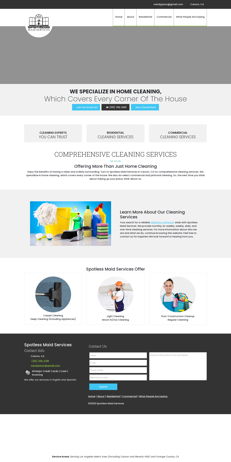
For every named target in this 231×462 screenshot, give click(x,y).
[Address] (196, 4)
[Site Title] (39, 23)
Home (91, 396)
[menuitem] (118, 17)
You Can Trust (53, 137)
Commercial (178, 133)
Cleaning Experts (53, 133)
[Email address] (167, 4)
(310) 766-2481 (40, 361)
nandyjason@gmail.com (45, 365)
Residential (115, 133)
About (101, 396)
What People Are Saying (153, 396)
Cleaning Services (115, 137)
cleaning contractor (162, 222)
